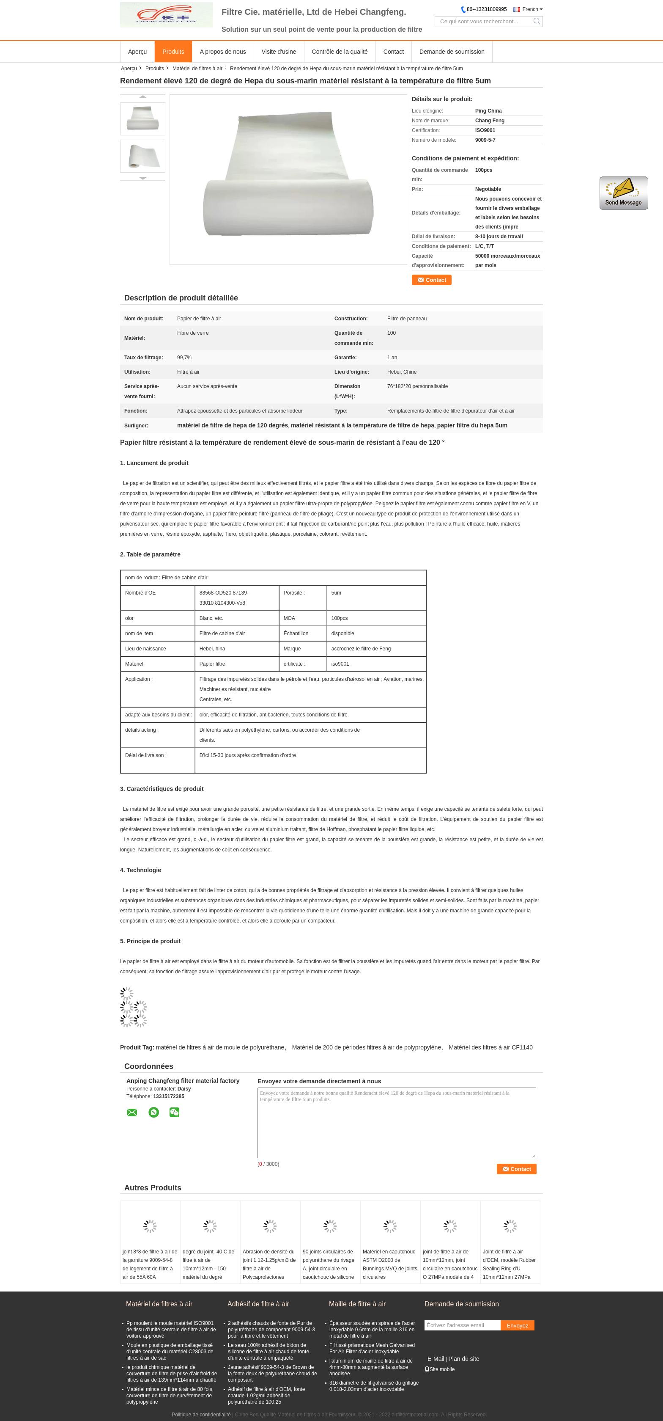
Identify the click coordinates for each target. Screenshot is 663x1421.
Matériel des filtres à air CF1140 (491, 1047)
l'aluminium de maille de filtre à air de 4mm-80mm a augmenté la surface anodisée (371, 1367)
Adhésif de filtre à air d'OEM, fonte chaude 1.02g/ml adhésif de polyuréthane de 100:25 (266, 1395)
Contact (394, 51)
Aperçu (137, 51)
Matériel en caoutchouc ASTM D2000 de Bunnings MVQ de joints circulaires (390, 1264)
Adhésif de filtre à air (258, 1304)
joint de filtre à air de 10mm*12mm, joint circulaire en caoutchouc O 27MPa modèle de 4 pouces (450, 1269)
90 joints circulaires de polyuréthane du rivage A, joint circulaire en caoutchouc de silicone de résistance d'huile (328, 1269)
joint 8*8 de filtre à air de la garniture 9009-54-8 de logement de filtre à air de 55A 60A (150, 1264)
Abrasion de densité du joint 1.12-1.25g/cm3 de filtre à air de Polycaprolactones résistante (269, 1269)
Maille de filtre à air (357, 1304)
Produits (173, 51)
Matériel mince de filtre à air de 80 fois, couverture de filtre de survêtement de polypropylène (170, 1395)
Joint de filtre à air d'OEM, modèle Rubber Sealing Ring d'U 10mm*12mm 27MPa (509, 1264)
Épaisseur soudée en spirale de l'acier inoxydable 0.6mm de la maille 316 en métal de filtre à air (372, 1329)
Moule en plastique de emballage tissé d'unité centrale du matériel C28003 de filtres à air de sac (170, 1351)
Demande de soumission (452, 51)
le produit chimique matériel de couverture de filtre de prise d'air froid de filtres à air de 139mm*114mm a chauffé (171, 1373)
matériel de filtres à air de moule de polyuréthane (220, 1047)
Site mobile (440, 1369)
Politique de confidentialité (201, 1415)
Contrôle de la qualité (340, 51)
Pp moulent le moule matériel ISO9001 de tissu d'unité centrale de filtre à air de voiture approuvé (171, 1329)
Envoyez (517, 1325)
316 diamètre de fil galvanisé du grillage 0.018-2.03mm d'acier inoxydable (374, 1386)
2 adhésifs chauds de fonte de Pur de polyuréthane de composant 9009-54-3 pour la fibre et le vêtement (271, 1329)
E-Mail (435, 1358)
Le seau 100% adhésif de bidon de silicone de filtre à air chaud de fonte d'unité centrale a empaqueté (268, 1351)
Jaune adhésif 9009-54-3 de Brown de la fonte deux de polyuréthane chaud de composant (272, 1373)
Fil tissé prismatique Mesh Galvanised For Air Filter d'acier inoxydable (372, 1348)
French (530, 9)
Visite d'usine (279, 51)
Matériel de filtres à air (197, 69)
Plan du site (463, 1358)
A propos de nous (223, 51)
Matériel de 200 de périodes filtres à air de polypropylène (366, 1047)
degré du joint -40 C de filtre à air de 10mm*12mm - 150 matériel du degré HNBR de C (208, 1269)
